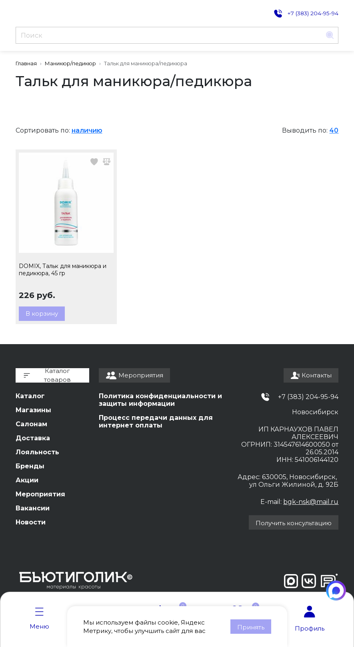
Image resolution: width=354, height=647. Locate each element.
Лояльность (37, 452)
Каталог (30, 396)
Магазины (33, 410)
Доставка (33, 438)
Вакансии (33, 508)
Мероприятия (40, 494)
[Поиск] (169, 35)
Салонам (31, 424)
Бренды (30, 466)
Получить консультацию (294, 523)
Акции (27, 480)
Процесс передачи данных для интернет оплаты (156, 421)
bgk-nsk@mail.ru (310, 502)
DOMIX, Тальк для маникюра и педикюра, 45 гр (62, 269)
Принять (250, 627)
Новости (31, 522)
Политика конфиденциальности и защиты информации (160, 399)
